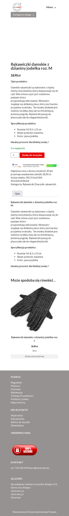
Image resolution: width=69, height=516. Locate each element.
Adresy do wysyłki (20, 422)
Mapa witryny (18, 402)
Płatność (15, 385)
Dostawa (15, 389)
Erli (55, 484)
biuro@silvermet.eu (39, 467)
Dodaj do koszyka (32, 155)
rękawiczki (50, 184)
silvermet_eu (17, 490)
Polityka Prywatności (22, 395)
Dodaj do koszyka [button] (34, 356)
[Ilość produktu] (15, 155)
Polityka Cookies (20, 399)
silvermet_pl (17, 494)
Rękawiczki (28, 184)
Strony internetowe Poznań (41, 511)
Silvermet (16, 497)
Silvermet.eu (19, 511)
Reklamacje (17, 392)
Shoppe (49, 484)
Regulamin (16, 382)
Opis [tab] (17, 193)
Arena (14, 487)
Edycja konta (17, 418)
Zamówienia (17, 425)
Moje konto (17, 415)
